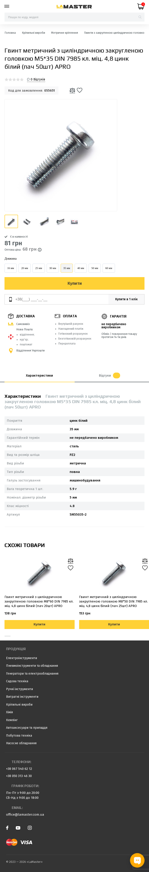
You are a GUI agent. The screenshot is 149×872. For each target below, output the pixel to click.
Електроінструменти (21, 658)
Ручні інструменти (19, 689)
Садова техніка (17, 681)
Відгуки (109, 375)
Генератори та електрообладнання (32, 674)
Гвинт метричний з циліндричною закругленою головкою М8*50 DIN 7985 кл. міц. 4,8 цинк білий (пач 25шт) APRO (113, 601)
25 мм (38, 268)
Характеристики (39, 375)
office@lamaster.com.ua (25, 814)
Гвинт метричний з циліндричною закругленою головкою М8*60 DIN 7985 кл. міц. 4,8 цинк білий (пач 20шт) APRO (39, 601)
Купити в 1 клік (126, 299)
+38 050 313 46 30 (19, 776)
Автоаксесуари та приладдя (26, 728)
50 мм (94, 268)
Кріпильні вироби (19, 704)
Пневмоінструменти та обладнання (32, 666)
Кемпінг (12, 720)
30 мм (52, 268)
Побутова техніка (19, 735)
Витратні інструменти (22, 697)
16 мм (10, 268)
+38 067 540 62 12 (19, 769)
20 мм (24, 268)
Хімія (9, 712)
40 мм (80, 268)
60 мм (108, 268)
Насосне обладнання (21, 743)
